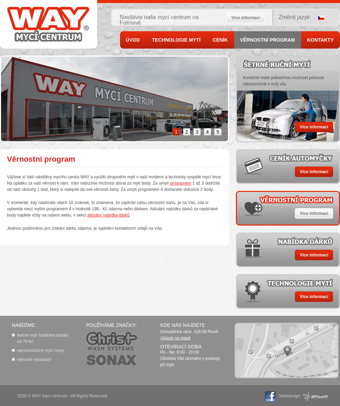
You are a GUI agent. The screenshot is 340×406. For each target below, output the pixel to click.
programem (180, 183)
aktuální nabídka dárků (108, 215)
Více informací (245, 17)
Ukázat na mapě (175, 338)
